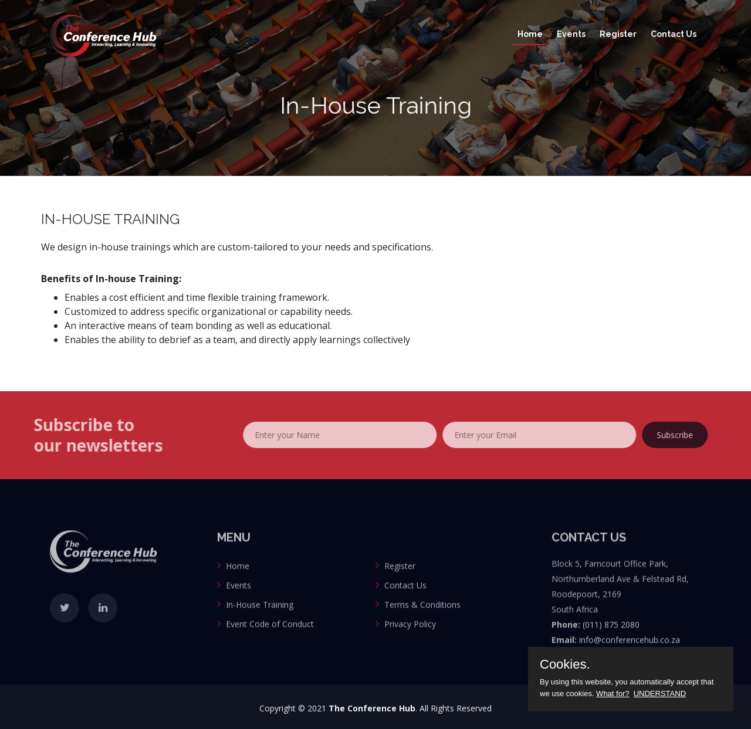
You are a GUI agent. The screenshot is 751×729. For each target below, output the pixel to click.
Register (618, 34)
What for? (612, 693)
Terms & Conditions (422, 619)
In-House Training (259, 619)
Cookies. (565, 664)
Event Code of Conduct (270, 638)
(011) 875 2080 (611, 639)
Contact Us (673, 34)
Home (530, 34)
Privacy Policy (410, 638)
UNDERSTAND (660, 693)
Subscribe (689, 434)
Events (571, 34)
